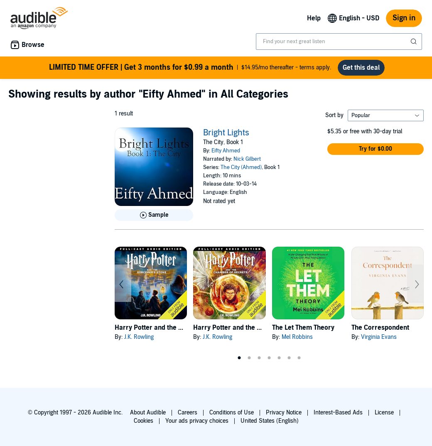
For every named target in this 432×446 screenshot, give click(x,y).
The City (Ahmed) (241, 167)
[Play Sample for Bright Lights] (154, 215)
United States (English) (270, 420)
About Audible (148, 412)
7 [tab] (299, 358)
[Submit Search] (414, 41)
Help (314, 18)
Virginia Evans (379, 337)
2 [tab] (249, 358)
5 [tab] (279, 358)
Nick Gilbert (247, 159)
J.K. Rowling (139, 337)
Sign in (404, 18)
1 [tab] (239, 358)
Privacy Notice (284, 412)
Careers (187, 412)
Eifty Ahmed (225, 150)
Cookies (143, 420)
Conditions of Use (231, 412)
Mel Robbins (297, 337)
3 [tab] (259, 358)
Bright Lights (226, 133)
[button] (375, 149)
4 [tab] (269, 358)
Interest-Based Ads (338, 412)
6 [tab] (289, 358)
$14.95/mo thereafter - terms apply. (190, 67)
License (384, 412)
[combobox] (339, 41)
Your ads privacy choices (196, 420)
